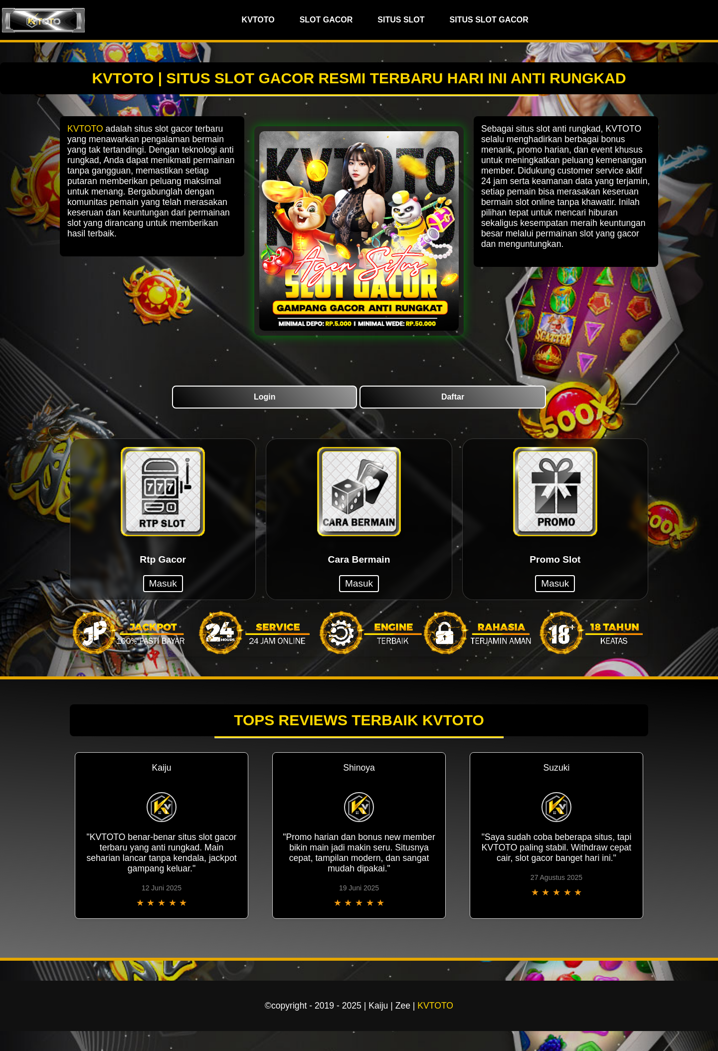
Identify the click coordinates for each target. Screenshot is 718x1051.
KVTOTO (258, 19)
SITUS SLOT (400, 19)
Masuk (163, 583)
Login (265, 397)
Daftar (452, 397)
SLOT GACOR (326, 19)
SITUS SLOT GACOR (489, 19)
